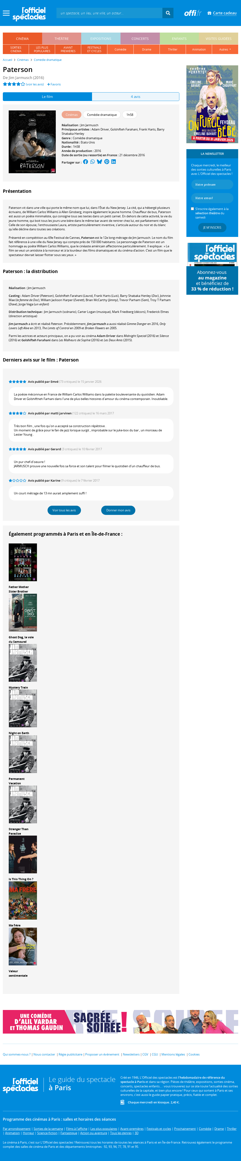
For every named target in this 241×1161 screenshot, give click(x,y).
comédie (120, 49)
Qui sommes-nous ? (17, 1054)
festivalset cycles (94, 49)
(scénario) (60, 312)
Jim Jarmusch (89, 125)
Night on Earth (19, 733)
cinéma (22, 38)
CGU (155, 1054)
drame (146, 49)
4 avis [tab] (135, 96)
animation (199, 49)
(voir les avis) (35, 84)
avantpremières (68, 49)
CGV (145, 1054)
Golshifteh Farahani (124, 129)
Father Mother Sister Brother (19, 589)
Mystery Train (18, 688)
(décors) (128, 312)
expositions (100, 38)
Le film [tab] (47, 96)
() (38, 296)
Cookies (194, 1054)
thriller (172, 49)
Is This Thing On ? (21, 879)
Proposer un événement (102, 1054)
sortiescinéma (15, 49)
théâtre (62, 38)
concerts (140, 38)
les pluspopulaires (42, 49)
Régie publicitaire (70, 1054)
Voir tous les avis (64, 510)
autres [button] (224, 49)
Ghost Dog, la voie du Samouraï (21, 639)
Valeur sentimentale (18, 973)
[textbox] (109, 13)
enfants (179, 38)
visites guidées (219, 38)
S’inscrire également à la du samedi (212, 213)
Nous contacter (44, 1054)
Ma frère (14, 925)
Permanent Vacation (16, 781)
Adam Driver (100, 129)
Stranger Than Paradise (18, 831)
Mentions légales (173, 1054)
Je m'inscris (212, 227)
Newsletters (131, 1054)
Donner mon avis (118, 510)
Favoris (54, 84)
